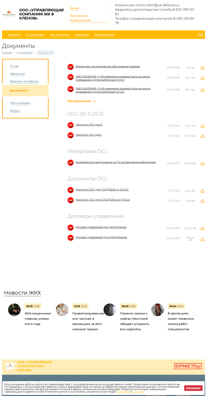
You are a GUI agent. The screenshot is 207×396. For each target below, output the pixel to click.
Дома (74, 8)
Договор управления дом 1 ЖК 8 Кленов (101, 227)
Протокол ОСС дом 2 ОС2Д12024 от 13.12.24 (103, 199)
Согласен (193, 388)
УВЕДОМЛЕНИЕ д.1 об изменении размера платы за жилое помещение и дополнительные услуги (113, 78)
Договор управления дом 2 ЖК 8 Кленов (101, 237)
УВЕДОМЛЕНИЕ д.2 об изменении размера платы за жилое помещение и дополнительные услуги (113, 90)
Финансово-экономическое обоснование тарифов (108, 66)
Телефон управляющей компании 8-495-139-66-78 (155, 21)
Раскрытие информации (80, 18)
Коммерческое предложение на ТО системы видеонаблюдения (116, 162)
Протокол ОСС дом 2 (89, 124)
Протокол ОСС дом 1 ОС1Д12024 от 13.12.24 (102, 189)
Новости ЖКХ (22, 292)
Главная (7, 52)
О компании (24, 52)
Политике (123, 391)
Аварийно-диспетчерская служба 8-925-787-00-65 (155, 12)
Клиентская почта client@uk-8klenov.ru (147, 5)
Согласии (138, 391)
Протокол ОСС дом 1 (89, 134)
